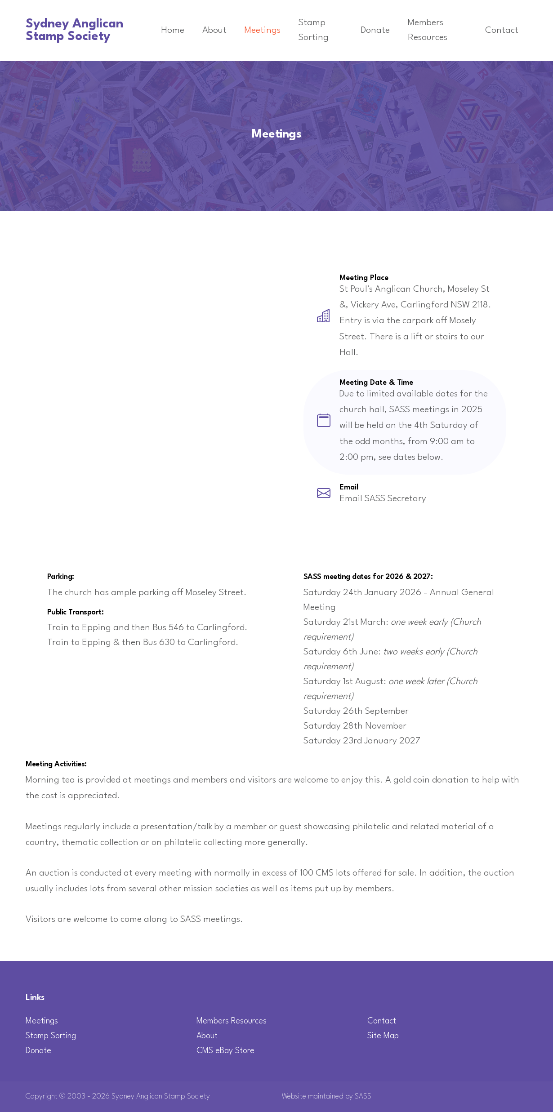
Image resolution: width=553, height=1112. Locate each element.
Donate (375, 30)
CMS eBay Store (225, 1051)
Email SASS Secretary (382, 498)
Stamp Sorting (314, 30)
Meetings (263, 30)
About (214, 30)
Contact (501, 30)
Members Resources (427, 30)
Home (172, 30)
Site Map (383, 1036)
